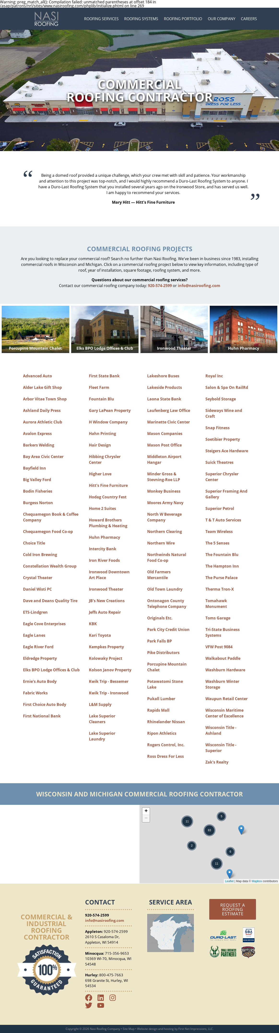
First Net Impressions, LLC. (196, 1029)
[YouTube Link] (102, 1007)
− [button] (146, 818)
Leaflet (229, 881)
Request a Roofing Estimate (232, 909)
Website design (147, 1029)
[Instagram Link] (114, 999)
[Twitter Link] (90, 1007)
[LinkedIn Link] (102, 999)
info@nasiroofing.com (199, 285)
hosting (169, 1029)
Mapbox (257, 881)
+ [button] (146, 811)
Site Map (128, 1029)
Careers (249, 18)
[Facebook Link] (90, 999)
